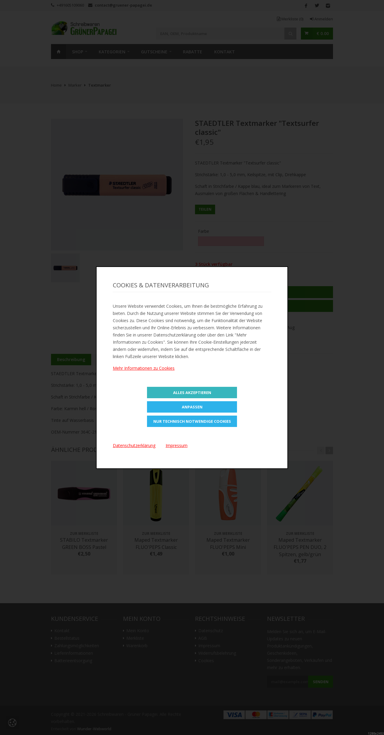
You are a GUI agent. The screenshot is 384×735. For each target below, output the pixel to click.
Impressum (177, 445)
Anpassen (192, 407)
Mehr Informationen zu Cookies (144, 368)
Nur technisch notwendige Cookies (192, 421)
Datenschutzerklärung (134, 445)
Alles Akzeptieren (192, 392)
